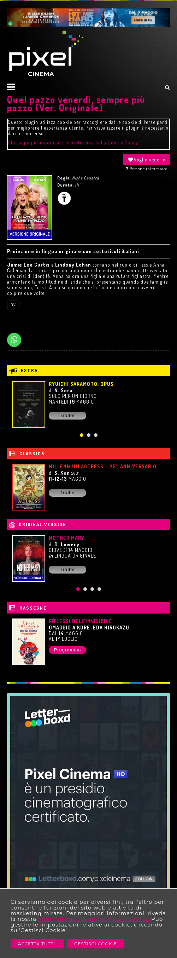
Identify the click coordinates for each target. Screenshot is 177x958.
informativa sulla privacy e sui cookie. (93, 919)
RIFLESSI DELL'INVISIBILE (80, 621)
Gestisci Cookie (95, 943)
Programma (67, 649)
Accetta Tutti (37, 943)
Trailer (67, 415)
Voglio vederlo (147, 159)
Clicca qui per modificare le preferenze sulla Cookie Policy (73, 142)
